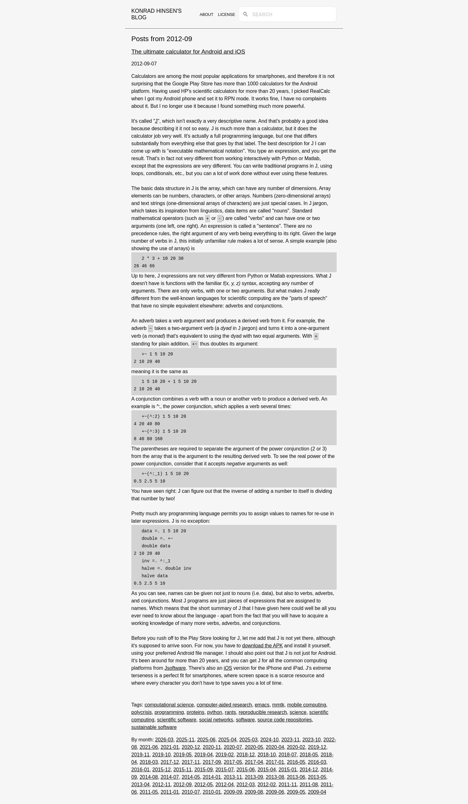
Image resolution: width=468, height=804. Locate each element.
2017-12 (170, 761)
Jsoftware (175, 666)
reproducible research (263, 711)
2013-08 (275, 775)
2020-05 (254, 746)
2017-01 (275, 761)
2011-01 (170, 790)
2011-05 (149, 790)
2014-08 (149, 775)
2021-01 (170, 746)
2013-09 (254, 775)
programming (169, 711)
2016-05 (296, 761)
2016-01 (140, 768)
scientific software (176, 718)
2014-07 (170, 775)
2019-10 (161, 753)
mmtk (278, 703)
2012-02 (267, 783)
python (214, 711)
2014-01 (212, 775)
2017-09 (212, 761)
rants (230, 711)
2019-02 (224, 753)
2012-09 (182, 783)
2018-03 (149, 761)
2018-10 (267, 753)
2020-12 (191, 746)
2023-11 (290, 738)
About (206, 14)
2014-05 (191, 775)
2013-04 (140, 783)
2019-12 (317, 746)
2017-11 (191, 761)
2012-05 (203, 783)
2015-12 (161, 768)
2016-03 (317, 761)
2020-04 (275, 746)
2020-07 (233, 746)
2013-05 (317, 775)
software (245, 718)
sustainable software (154, 726)
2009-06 (275, 790)
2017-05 (233, 761)
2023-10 (311, 738)
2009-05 (296, 790)
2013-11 (233, 775)
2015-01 (287, 768)
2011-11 (287, 783)
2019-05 (182, 753)
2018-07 (287, 753)
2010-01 (212, 790)
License (226, 14)
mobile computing (306, 703)
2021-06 (149, 746)
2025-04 (227, 738)
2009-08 (254, 790)
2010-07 (191, 790)
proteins (195, 711)
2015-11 (182, 768)
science (298, 711)
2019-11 (140, 753)
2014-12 (309, 768)
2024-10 (269, 738)
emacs (262, 703)
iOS (228, 666)
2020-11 (212, 746)
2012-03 (245, 783)
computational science (169, 703)
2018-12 (245, 753)
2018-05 (309, 753)
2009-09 (233, 790)
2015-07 (224, 768)
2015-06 (245, 768)
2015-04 (267, 768)
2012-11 (161, 783)
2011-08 (309, 783)
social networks (216, 718)
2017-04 (254, 761)
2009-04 (317, 790)
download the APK (262, 644)
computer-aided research (224, 703)
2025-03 (248, 738)
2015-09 (203, 768)
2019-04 (203, 753)
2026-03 (164, 738)
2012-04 (224, 783)
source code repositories (285, 718)
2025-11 (185, 738)
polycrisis (141, 711)
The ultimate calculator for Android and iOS (188, 51)
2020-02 (296, 746)
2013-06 (296, 775)
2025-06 (206, 738)
